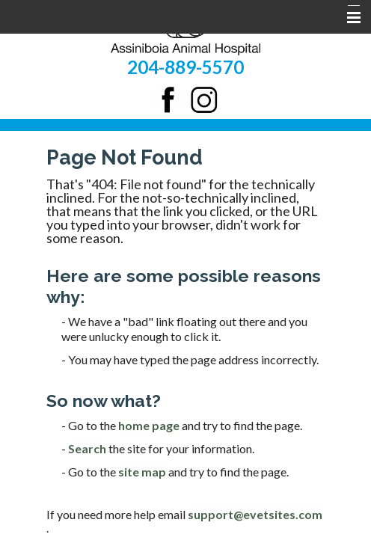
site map (142, 471)
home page (149, 425)
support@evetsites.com (255, 514)
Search (87, 448)
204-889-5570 (185, 67)
